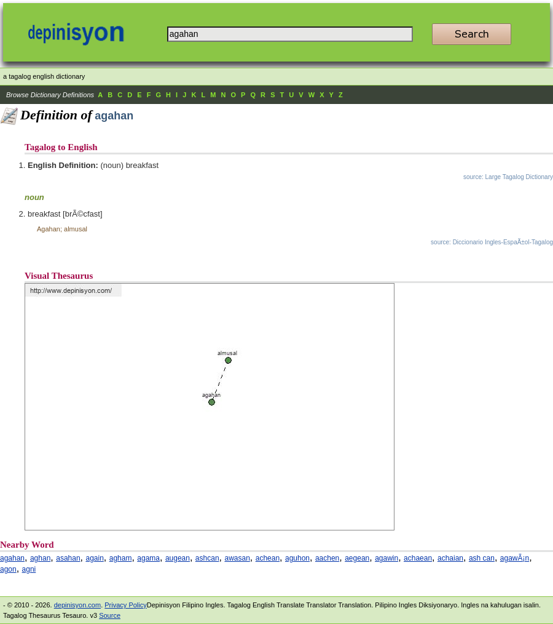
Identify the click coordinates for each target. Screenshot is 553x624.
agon (8, 569)
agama (148, 558)
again (94, 558)
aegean (357, 558)
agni (29, 569)
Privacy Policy (125, 605)
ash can (482, 558)
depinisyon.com (77, 605)
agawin (386, 558)
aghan (40, 558)
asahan (68, 558)
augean (177, 558)
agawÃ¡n (514, 558)
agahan (12, 558)
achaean (418, 558)
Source (109, 615)
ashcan (207, 558)
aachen (327, 558)
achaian (450, 558)
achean (268, 558)
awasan (236, 558)
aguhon (297, 558)
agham (120, 558)
